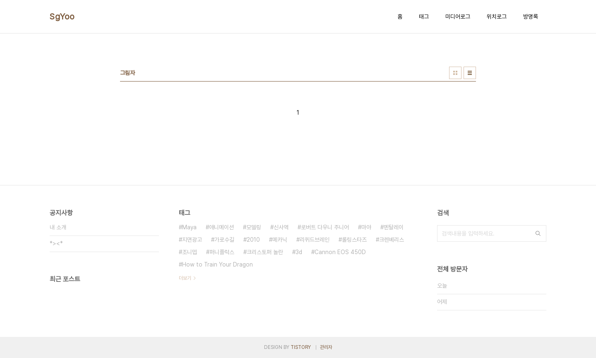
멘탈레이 (394, 227)
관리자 (326, 347)
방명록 (530, 16)
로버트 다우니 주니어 (325, 227)
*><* (56, 243)
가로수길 (224, 239)
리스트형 (470, 73)
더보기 (185, 278)
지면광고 (192, 239)
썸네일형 (455, 73)
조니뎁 (189, 252)
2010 (253, 239)
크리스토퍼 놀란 (265, 252)
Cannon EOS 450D (340, 252)
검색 (538, 233)
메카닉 (279, 239)
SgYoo (62, 17)
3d (299, 252)
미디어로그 (457, 16)
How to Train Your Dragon (217, 264)
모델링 (253, 227)
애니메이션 (221, 227)
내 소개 (58, 227)
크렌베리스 (391, 239)
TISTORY (301, 347)
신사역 (281, 227)
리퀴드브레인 (314, 239)
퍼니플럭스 (221, 252)
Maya (189, 227)
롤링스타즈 (354, 239)
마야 (366, 227)
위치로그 (497, 16)
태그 (424, 16)
